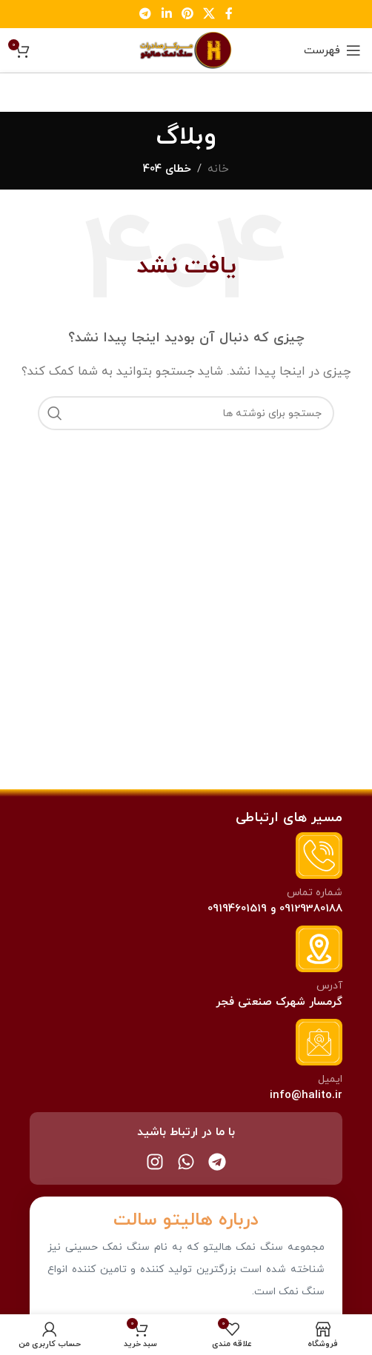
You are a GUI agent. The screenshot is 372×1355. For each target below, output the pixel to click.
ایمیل (330, 1079)
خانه (218, 169)
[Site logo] (186, 49)
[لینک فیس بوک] (228, 14)
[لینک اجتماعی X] (209, 14)
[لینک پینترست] (187, 14)
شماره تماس (314, 893)
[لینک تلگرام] (145, 14)
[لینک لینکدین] (166, 14)
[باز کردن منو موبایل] (332, 50)
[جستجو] (186, 413)
